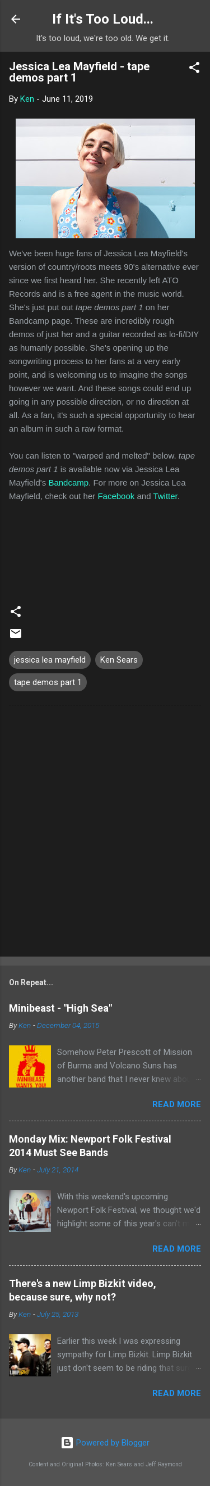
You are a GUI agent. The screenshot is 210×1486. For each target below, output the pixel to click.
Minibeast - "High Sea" (60, 1008)
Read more (176, 1104)
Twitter (165, 496)
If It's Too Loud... (102, 19)
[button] (194, 69)
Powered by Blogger (105, 1443)
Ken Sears (119, 660)
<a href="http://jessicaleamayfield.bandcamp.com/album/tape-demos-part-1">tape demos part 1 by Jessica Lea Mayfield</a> (105, 550)
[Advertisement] (105, 833)
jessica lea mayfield (50, 660)
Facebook (115, 496)
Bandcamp (68, 482)
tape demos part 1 (48, 682)
